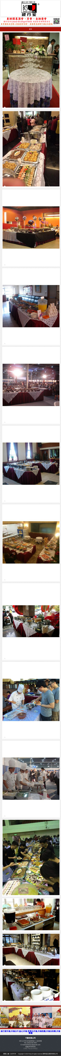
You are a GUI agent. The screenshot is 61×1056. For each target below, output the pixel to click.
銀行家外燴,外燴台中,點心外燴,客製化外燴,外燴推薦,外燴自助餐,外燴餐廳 (30, 1032)
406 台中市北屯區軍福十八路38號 (30, 1041)
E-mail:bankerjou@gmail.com (30, 1045)
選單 (30, 29)
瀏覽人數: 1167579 (9, 1054)
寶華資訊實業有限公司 (50, 1054)
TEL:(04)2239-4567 (30, 1043)
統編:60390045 (30, 1046)
